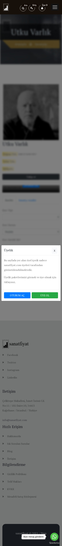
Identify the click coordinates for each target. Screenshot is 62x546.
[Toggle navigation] (55, 7)
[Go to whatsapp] (54, 537)
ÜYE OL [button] (44, 295)
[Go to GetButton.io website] (54, 543)
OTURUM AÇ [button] (17, 295)
